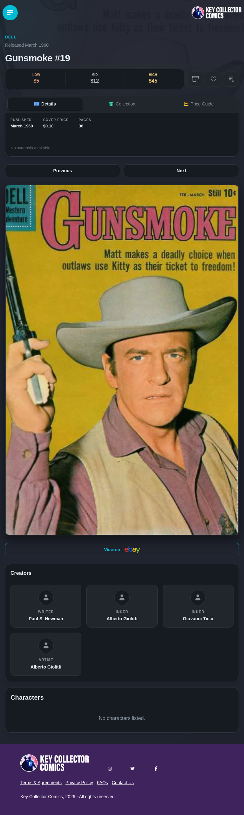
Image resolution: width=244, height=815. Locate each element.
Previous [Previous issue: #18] (62, 170)
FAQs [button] (102, 782)
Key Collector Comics (41, 796)
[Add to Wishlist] (213, 79)
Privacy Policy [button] (79, 782)
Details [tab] (45, 103)
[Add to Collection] (195, 79)
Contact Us (123, 782)
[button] (231, 79)
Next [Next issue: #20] (181, 170)
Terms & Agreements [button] (41, 782)
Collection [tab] (122, 103)
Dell (11, 37)
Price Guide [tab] (199, 103)
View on (122, 550)
